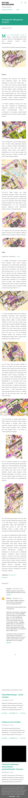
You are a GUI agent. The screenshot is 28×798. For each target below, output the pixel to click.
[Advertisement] (14, 675)
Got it (18, 796)
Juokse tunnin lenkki (7, 9)
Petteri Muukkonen (8, 3)
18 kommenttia (13, 713)
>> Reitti (18, 256)
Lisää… (18, 9)
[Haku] (22, 3)
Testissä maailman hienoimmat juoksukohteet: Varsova (12, 766)
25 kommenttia (13, 738)
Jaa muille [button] (4, 577)
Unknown (8, 598)
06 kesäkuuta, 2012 (18, 588)
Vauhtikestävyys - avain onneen (12, 695)
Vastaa (8, 595)
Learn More (12, 796)
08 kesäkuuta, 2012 (17, 598)
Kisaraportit (13, 575)
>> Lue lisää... (22, 713)
